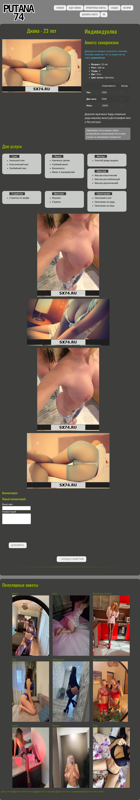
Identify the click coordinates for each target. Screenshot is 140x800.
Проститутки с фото (94, 792)
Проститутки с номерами (69, 792)
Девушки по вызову (45, 792)
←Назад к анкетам (71, 559)
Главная (60, 7)
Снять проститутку (24, 792)
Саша (15, 726)
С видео (114, 7)
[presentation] (23, 533)
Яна (14, 660)
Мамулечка (58, 660)
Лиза (95, 726)
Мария (56, 726)
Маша (15, 594)
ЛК (104, 14)
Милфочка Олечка (102, 594)
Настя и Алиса (100, 660)
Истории (127, 7)
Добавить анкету (90, 14)
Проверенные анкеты (96, 7)
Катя (55, 594)
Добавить (17, 545)
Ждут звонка (75, 7)
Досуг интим (7, 792)
